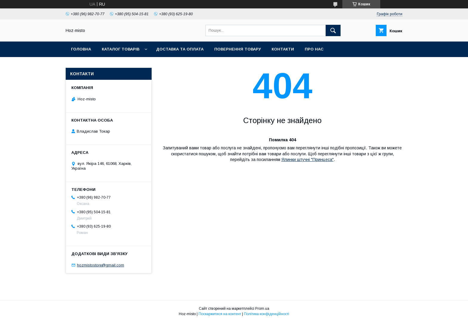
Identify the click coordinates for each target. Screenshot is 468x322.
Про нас (314, 49)
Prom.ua (262, 308)
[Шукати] (333, 30)
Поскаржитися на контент (219, 314)
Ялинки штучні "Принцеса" (307, 159)
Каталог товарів (120, 49)
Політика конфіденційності (266, 314)
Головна (81, 49)
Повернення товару (237, 49)
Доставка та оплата (180, 49)
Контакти (283, 49)
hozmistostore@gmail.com (100, 265)
